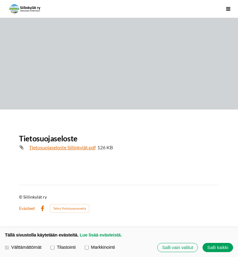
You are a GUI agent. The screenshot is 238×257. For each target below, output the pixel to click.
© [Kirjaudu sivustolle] (21, 196)
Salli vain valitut (177, 247)
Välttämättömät (23, 247)
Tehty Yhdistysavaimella (69, 208)
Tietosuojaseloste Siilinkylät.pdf (62, 147)
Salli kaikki (218, 247)
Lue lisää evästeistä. (101, 235)
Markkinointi (100, 247)
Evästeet (27, 208)
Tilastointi (63, 247)
